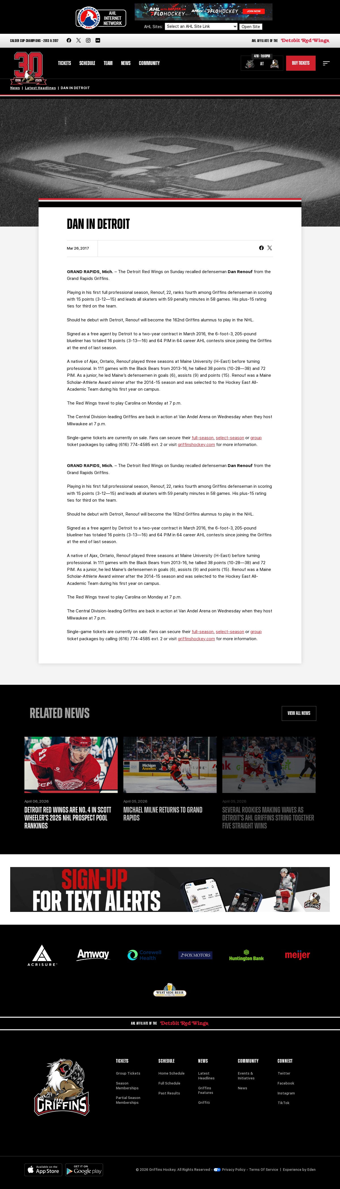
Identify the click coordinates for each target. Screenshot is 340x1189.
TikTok (284, 1103)
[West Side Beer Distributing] (170, 990)
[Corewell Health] (144, 955)
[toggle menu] (326, 63)
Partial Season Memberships (128, 1100)
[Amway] (93, 955)
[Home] (28, 68)
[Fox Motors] (195, 955)
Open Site (251, 26)
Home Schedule (172, 1073)
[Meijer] (297, 955)
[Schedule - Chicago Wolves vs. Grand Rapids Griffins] (262, 63)
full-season (203, 437)
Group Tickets (128, 1073)
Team (108, 63)
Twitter (284, 1073)
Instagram (286, 1093)
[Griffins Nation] (170, 889)
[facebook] (69, 41)
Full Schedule (169, 1083)
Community (149, 63)
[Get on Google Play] (84, 1169)
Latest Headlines (40, 88)
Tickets (64, 63)
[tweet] (269, 248)
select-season (230, 437)
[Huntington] (246, 955)
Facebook (286, 1083)
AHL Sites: (154, 26)
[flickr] (97, 41)
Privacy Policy (230, 1170)
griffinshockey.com (196, 444)
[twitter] (78, 41)
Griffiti (204, 1103)
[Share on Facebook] (261, 248)
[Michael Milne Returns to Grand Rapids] (170, 765)
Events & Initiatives (246, 1075)
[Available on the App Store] (43, 1169)
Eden (311, 1170)
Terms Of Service (263, 1170)
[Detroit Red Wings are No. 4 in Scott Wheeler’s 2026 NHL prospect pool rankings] (71, 765)
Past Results (169, 1093)
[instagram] (88, 41)
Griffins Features (205, 1090)
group (256, 437)
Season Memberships (127, 1085)
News (125, 63)
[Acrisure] (42, 955)
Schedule (87, 63)
